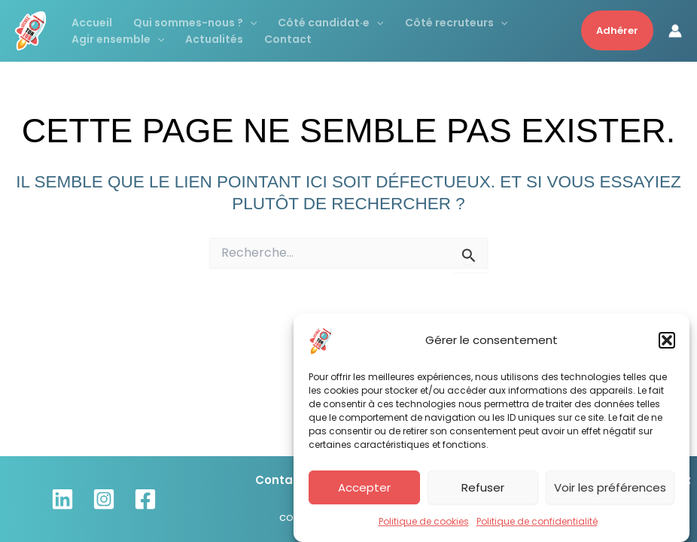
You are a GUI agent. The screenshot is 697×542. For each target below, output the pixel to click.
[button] (666, 342)
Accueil (92, 22)
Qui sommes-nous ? (195, 22)
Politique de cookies (424, 523)
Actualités (214, 39)
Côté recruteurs (456, 22)
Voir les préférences (610, 490)
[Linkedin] (62, 499)
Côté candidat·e (330, 22)
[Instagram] (104, 499)
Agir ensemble (118, 39)
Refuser (482, 490)
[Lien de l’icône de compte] (675, 31)
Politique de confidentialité (537, 523)
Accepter (364, 490)
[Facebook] (145, 499)
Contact (288, 39)
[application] (250, 22)
